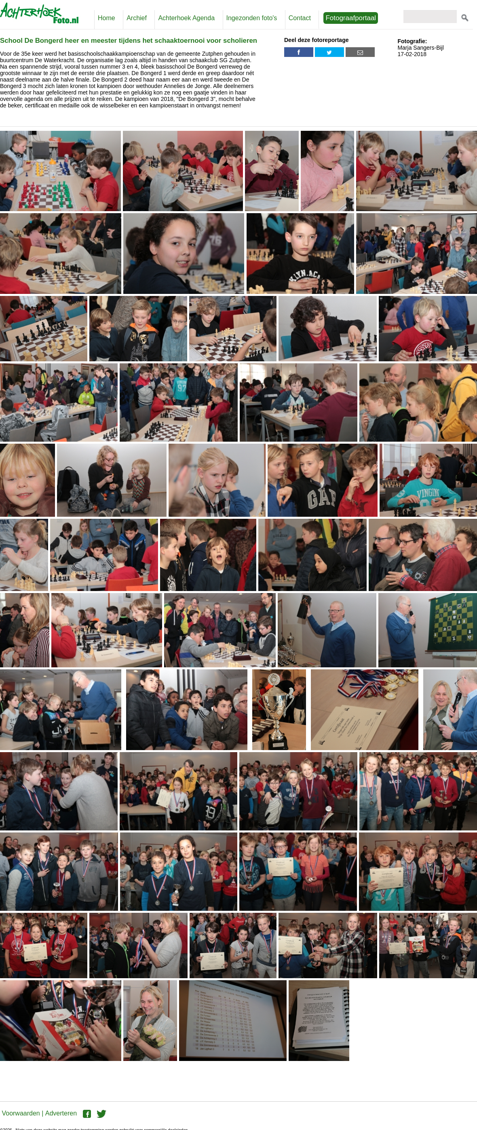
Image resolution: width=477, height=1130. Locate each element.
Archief (137, 18)
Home (106, 18)
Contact (300, 18)
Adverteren (61, 1113)
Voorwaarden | (22, 1113)
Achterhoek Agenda (186, 18)
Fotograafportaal (350, 18)
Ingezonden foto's (251, 18)
